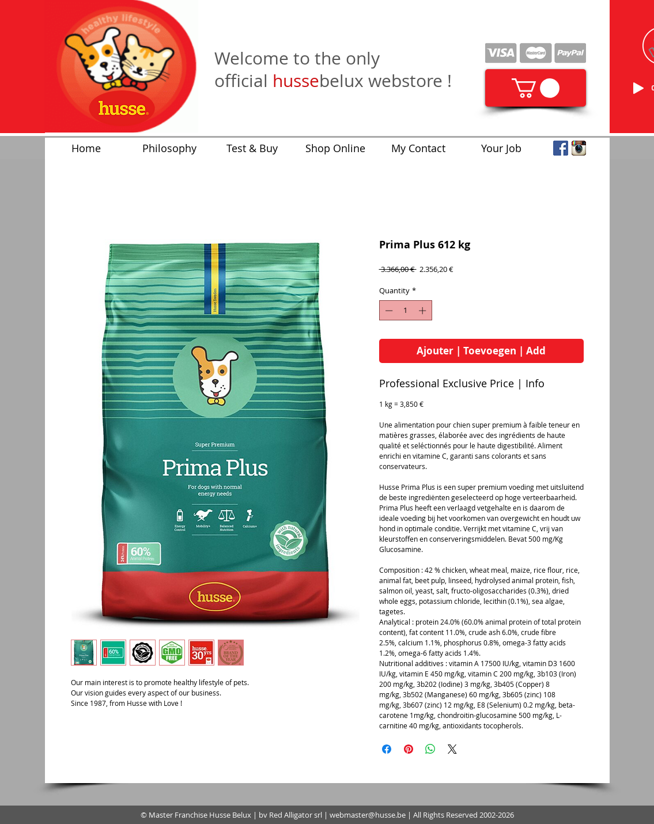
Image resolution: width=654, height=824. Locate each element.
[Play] (638, 88)
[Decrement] (388, 310)
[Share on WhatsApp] (430, 749)
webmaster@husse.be (368, 815)
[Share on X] (452, 749)
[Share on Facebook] (387, 749)
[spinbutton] (405, 310)
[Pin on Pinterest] (408, 749)
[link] (536, 88)
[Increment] (423, 310)
